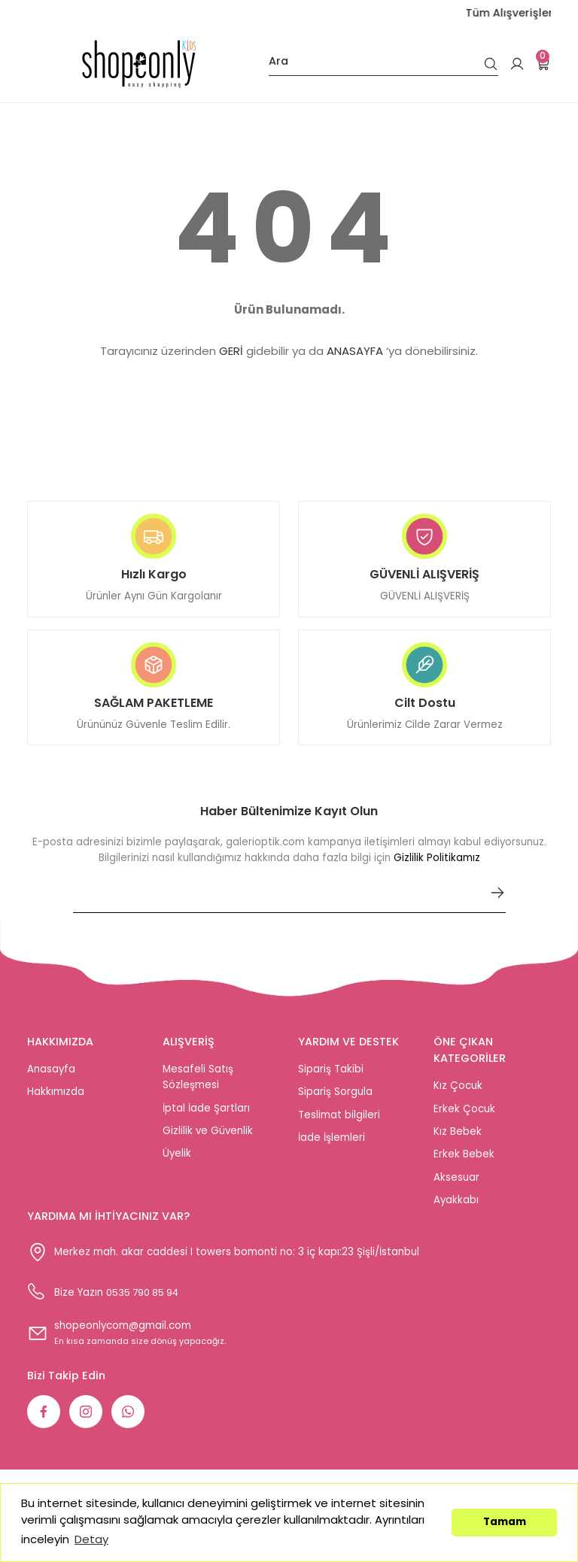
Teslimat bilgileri (339, 1124)
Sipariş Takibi (331, 1078)
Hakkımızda (55, 1100)
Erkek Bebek (464, 1163)
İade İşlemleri (331, 1146)
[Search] (383, 64)
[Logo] (139, 64)
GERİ (231, 351)
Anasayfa (51, 1078)
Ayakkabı (456, 1209)
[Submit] (497, 901)
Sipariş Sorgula (335, 1100)
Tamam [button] (504, 1522)
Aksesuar (456, 1186)
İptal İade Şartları (206, 1117)
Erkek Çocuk (464, 1118)
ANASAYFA (355, 351)
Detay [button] (91, 1539)
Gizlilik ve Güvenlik (208, 1140)
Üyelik (177, 1162)
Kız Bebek (458, 1140)
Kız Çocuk (458, 1094)
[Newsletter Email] (289, 907)
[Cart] (543, 63)
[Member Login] (517, 64)
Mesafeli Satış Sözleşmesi (198, 1086)
